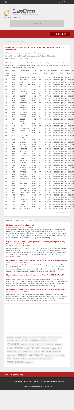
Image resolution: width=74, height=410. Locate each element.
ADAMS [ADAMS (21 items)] (10, 337)
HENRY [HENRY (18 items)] (10, 348)
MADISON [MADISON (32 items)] (46, 351)
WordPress (48, 386)
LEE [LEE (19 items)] (19, 352)
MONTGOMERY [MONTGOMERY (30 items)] (36, 355)
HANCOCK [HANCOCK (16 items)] (59, 344)
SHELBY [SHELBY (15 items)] (31, 359)
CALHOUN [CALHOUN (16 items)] (33, 337)
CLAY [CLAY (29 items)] (17, 340)
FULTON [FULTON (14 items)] (23, 344)
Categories (14, 375)
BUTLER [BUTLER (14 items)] (25, 337)
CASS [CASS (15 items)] (50, 337)
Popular (9, 220)
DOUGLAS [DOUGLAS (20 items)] (45, 341)
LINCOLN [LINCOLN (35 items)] (27, 351)
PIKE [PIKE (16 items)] (62, 355)
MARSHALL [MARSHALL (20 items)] (11, 355)
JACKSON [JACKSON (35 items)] (20, 348)
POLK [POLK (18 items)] (9, 359)
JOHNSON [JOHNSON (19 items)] (46, 348)
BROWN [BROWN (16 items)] (18, 337)
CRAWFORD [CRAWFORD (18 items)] (34, 341)
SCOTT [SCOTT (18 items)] (23, 359)
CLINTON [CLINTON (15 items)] (25, 341)
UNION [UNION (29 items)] (39, 359)
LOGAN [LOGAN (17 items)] (37, 352)
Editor (10, 53)
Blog (21, 375)
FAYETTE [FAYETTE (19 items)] (54, 341)
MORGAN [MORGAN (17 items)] (48, 355)
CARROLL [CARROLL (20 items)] (43, 337)
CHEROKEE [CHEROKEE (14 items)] (58, 337)
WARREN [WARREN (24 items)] (48, 359)
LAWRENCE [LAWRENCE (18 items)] (11, 352)
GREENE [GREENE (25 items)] (40, 344)
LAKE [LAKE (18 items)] (60, 348)
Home (6, 41)
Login (67, 2)
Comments (20, 220)
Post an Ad (60, 34)
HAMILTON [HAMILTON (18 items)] (49, 344)
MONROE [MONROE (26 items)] (22, 355)
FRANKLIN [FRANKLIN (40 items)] (13, 344)
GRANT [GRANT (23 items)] (31, 344)
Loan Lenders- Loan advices (24, 53)
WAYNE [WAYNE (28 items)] (29, 362)
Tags (30, 220)
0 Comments (29, 227)
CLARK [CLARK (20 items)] (10, 341)
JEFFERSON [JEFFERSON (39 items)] (33, 348)
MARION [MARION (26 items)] (57, 352)
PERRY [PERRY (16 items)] (56, 355)
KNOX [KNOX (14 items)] (54, 348)
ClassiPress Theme (28, 386)
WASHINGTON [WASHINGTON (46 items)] (15, 362)
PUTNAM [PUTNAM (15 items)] (16, 359)
